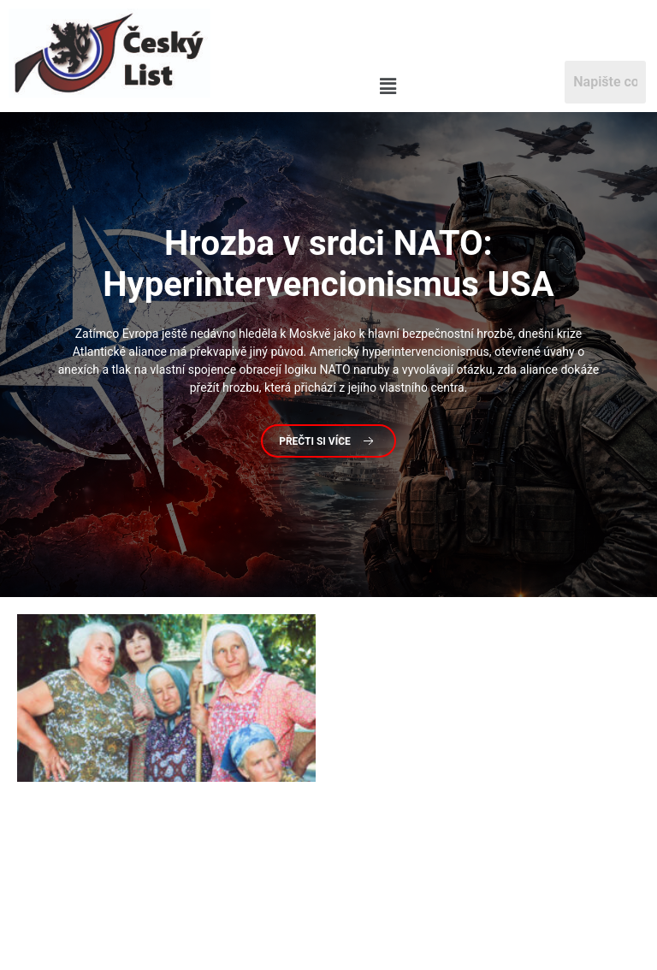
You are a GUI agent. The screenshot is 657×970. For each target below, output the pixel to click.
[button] (388, 86)
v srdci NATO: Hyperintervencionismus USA (328, 264)
